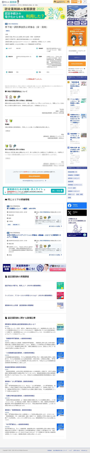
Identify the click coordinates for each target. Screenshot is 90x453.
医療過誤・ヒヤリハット (75, 184)
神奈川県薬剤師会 (13, 23)
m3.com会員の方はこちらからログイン (34, 180)
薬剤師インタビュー (73, 191)
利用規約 (50, 450)
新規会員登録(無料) (34, 176)
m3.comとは (84, 450)
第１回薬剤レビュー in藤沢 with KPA (21, 208)
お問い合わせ (76, 450)
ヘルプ (70, 450)
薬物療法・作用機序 (73, 175)
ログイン (84, 2)
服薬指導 (70, 181)
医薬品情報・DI (16, 224)
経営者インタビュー (73, 178)
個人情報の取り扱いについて (60, 450)
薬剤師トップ (6, 5)
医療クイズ (71, 194)
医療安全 (8, 30)
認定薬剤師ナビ (13, 5)
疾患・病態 (79, 194)
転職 (69, 197)
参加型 (9, 224)
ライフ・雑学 (72, 188)
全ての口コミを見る (55, 226)
